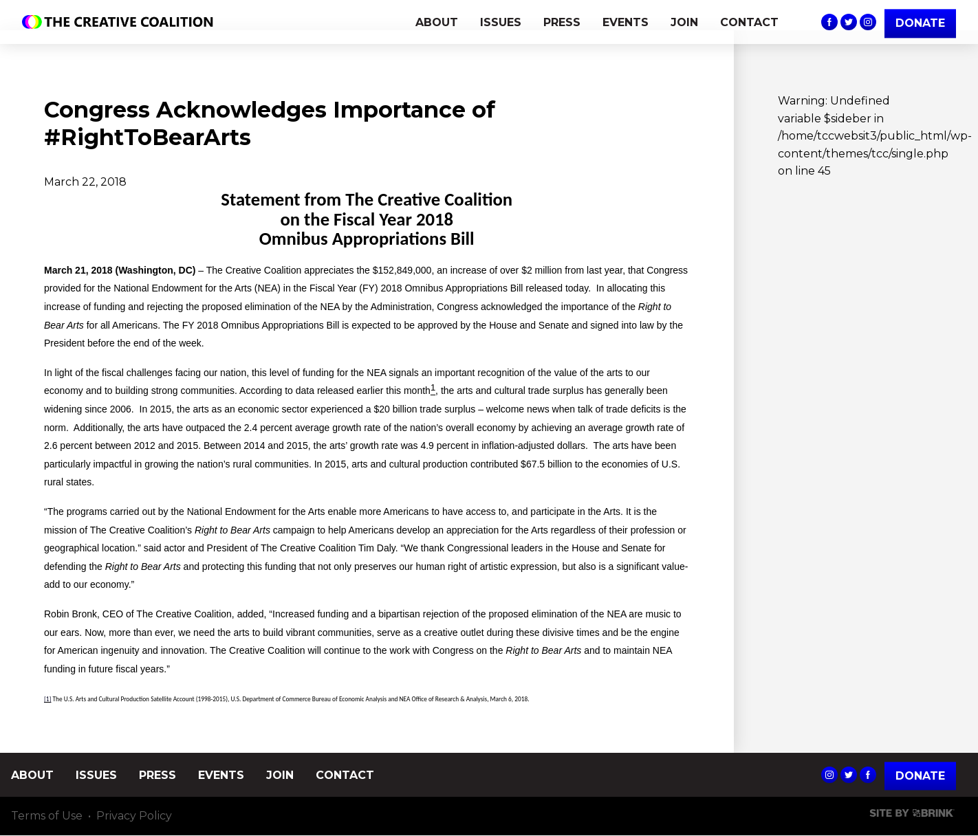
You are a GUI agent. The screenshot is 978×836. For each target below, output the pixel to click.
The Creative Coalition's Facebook (829, 22)
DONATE (920, 23)
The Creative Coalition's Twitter (848, 22)
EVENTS (625, 22)
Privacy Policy (134, 816)
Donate (920, 775)
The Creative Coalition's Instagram (868, 22)
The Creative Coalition (121, 22)
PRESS (561, 22)
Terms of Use (47, 816)
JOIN (684, 22)
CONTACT (749, 22)
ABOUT (436, 22)
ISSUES (500, 22)
